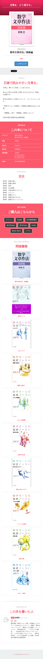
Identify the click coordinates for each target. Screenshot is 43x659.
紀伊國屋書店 (32, 220)
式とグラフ (21, 351)
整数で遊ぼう (21, 385)
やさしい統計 (21, 593)
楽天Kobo (23, 225)
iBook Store (16, 231)
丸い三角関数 (21, 420)
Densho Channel (25, 654)
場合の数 (21, 558)
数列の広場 (21, 455)
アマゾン (9, 220)
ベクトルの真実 (21, 524)
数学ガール (21, 316)
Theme (15, 654)
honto (34, 225)
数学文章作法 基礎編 (21, 281)
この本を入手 (21, 64)
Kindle (19, 220)
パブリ (28, 231)
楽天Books (11, 225)
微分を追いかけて (21, 489)
